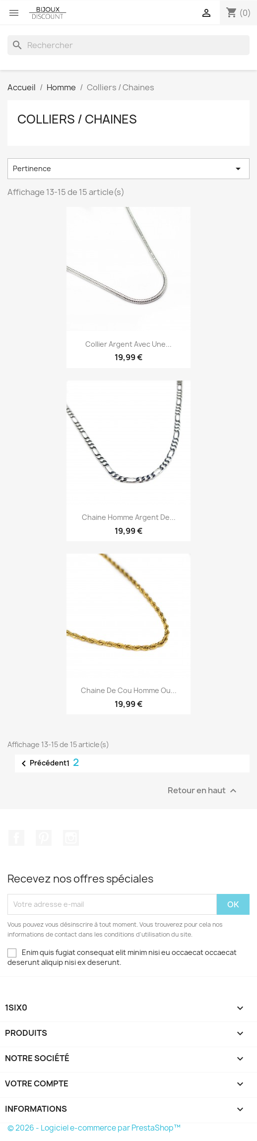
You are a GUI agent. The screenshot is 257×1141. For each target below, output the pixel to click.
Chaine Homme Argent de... (129, 517)
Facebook (16, 838)
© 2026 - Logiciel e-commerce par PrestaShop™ (94, 1128)
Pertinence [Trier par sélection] (128, 169)
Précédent (42, 763)
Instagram (71, 838)
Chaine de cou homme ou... (129, 690)
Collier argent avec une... (128, 344)
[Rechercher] (128, 45)
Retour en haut (203, 790)
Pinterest (44, 838)
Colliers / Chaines (77, 119)
